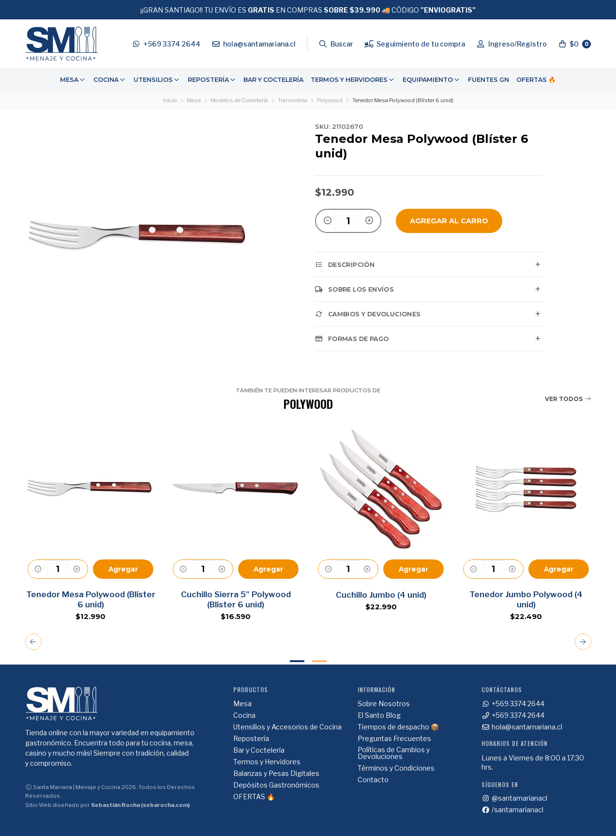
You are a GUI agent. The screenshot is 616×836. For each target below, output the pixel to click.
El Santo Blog (379, 715)
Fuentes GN (488, 79)
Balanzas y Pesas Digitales (276, 773)
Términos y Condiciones (396, 768)
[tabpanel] (90, 522)
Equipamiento (432, 79)
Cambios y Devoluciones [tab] (368, 314)
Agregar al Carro (449, 221)
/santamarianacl (512, 809)
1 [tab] (297, 661)
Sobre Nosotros (384, 703)
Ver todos (568, 399)
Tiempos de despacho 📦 (398, 727)
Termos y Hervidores (353, 79)
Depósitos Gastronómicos (276, 785)
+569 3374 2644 (512, 703)
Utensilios (157, 79)
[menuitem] (73, 80)
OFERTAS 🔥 (536, 79)
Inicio (170, 100)
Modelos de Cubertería (239, 100)
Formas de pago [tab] (352, 338)
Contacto (373, 779)
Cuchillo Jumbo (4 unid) (380, 595)
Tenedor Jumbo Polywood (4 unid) (526, 599)
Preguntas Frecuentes (394, 738)
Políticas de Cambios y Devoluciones (394, 753)
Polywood (330, 100)
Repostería (212, 79)
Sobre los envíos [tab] (354, 289)
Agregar (123, 569)
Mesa (73, 79)
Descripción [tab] (345, 264)
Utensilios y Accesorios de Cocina (287, 727)
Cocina (109, 79)
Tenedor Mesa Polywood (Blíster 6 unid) (90, 599)
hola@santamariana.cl (521, 727)
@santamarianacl (514, 798)
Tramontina (292, 100)
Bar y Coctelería (273, 79)
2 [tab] (319, 661)
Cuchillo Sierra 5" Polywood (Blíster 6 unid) (235, 599)
